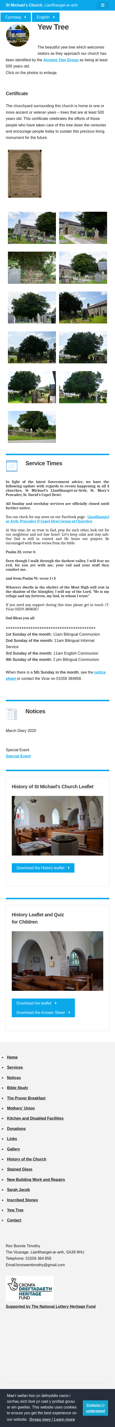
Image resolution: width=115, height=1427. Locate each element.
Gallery (13, 1149)
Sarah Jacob (18, 1190)
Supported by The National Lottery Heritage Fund (51, 1306)
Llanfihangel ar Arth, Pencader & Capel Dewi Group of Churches (57, 519)
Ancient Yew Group (61, 60)
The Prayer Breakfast (26, 1098)
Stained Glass (19, 1169)
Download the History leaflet (40, 868)
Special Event (18, 756)
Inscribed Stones (22, 1200)
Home (12, 1057)
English (43, 17)
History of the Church (26, 1159)
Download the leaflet (34, 1003)
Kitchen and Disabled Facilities (35, 1118)
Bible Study (17, 1088)
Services (15, 1067)
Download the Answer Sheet (41, 1013)
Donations (16, 1129)
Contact (14, 1220)
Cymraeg (13, 17)
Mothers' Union (21, 1108)
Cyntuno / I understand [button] (95, 1408)
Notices (14, 1078)
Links (12, 1139)
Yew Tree (15, 1210)
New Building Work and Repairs (36, 1180)
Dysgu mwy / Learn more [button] (52, 1419)
